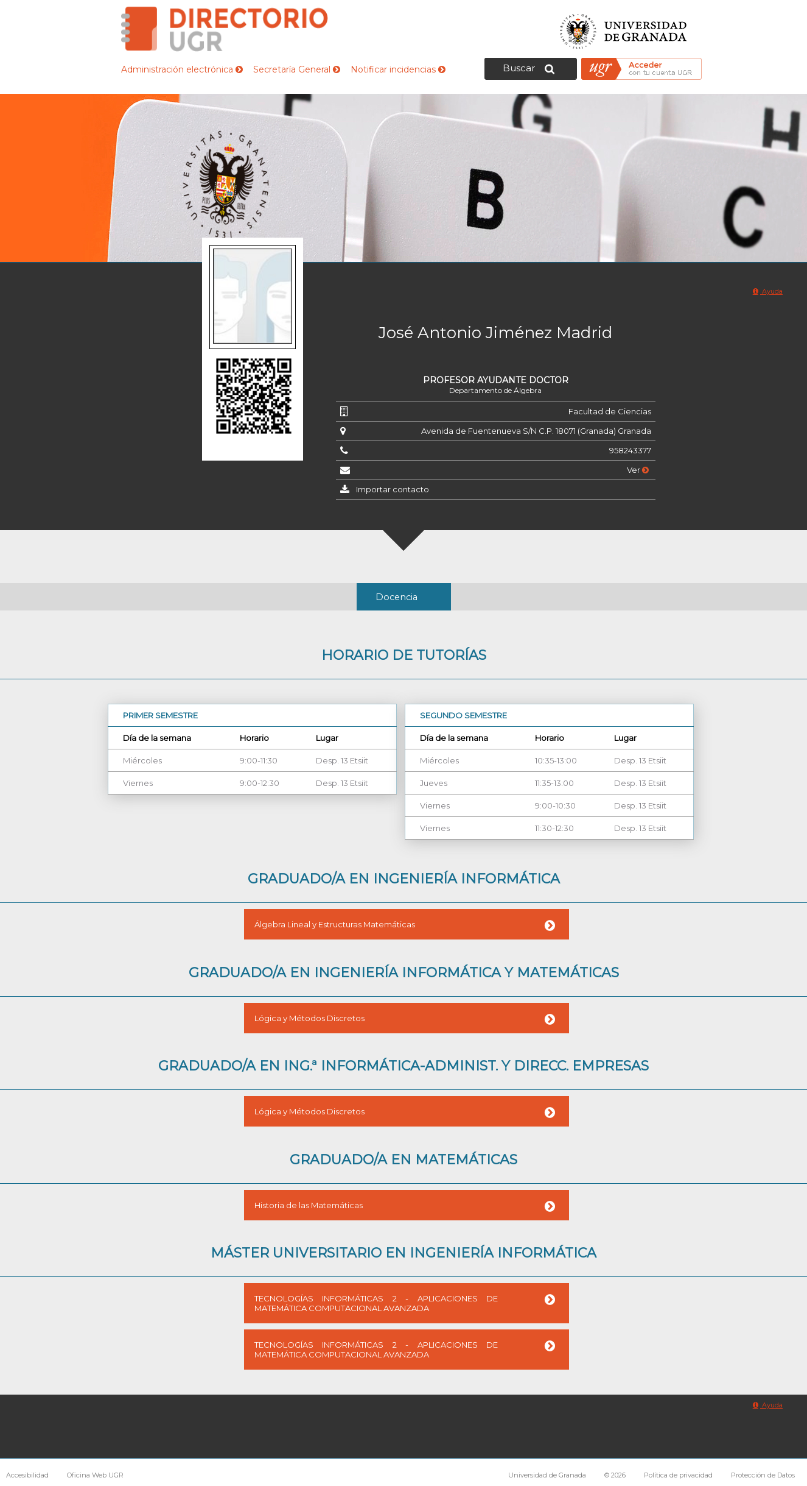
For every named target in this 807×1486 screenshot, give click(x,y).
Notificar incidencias (398, 69)
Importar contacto (392, 489)
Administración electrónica (182, 69)
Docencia (396, 597)
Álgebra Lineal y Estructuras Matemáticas (334, 924)
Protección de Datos (763, 1475)
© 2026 (615, 1475)
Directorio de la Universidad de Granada (224, 29)
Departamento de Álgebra (495, 390)
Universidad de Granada (624, 27)
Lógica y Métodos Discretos (309, 1018)
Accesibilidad (27, 1475)
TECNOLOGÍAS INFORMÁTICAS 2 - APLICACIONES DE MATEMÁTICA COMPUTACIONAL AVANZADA (376, 1303)
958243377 (630, 450)
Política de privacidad (678, 1475)
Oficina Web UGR (95, 1475)
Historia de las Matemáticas (308, 1205)
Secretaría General (296, 69)
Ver (638, 470)
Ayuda (768, 291)
